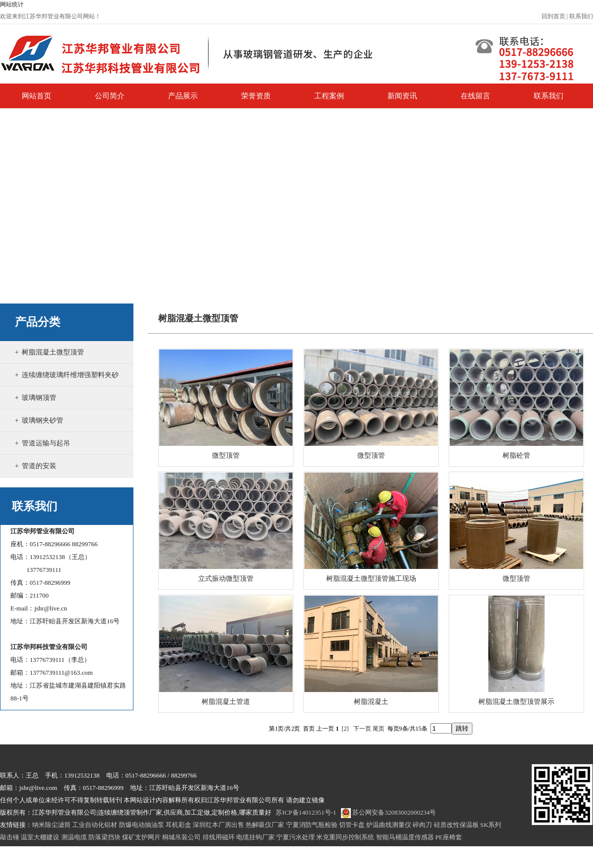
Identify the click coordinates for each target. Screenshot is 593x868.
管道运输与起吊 (46, 443)
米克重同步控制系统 (345, 837)
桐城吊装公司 (181, 837)
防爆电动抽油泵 (141, 824)
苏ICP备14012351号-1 (306, 812)
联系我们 (581, 16)
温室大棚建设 (40, 837)
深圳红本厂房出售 (218, 824)
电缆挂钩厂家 (255, 837)
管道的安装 (39, 466)
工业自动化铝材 (94, 824)
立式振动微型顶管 (226, 578)
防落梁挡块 (104, 837)
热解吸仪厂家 (265, 824)
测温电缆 (74, 837)
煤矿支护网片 (141, 837)
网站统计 (12, 4)
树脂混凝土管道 (226, 701)
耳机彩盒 (178, 824)
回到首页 (553, 16)
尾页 (378, 728)
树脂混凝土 (371, 701)
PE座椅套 (448, 837)
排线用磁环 (219, 837)
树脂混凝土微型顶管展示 (516, 701)
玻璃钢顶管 (39, 397)
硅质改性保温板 (456, 824)
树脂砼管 (516, 455)
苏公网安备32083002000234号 (388, 812)
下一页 (362, 728)
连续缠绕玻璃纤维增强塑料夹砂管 (67, 386)
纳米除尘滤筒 (51, 824)
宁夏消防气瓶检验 (312, 824)
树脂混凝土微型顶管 (53, 352)
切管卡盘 (352, 824)
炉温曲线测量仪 (388, 824)
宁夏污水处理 (295, 837)
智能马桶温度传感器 (405, 837)
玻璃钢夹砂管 (42, 420)
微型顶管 (226, 455)
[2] (345, 728)
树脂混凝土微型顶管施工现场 (371, 578)
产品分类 (37, 322)
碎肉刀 (422, 824)
